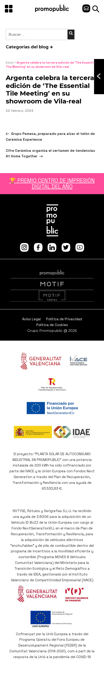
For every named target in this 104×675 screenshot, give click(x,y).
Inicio (9, 63)
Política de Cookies (52, 325)
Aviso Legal (31, 319)
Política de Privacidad (64, 319)
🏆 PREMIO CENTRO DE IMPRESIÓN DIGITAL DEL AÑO (52, 183)
